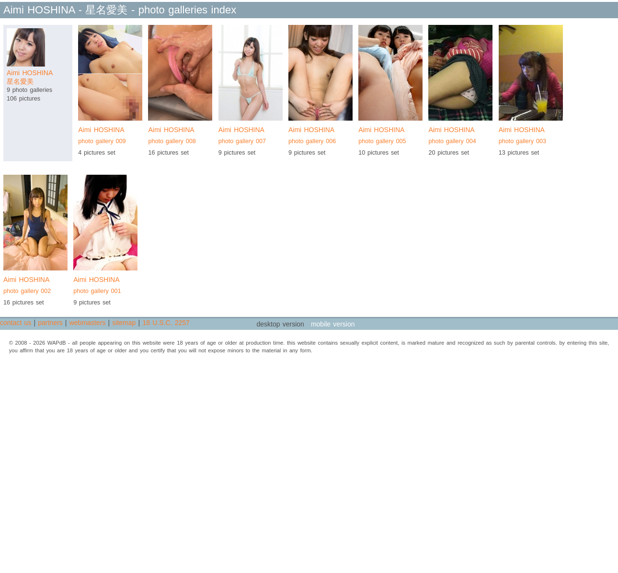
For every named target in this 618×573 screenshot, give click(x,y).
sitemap (124, 322)
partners (50, 322)
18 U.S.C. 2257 (165, 322)
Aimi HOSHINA (110, 136)
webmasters (87, 322)
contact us (15, 322)
